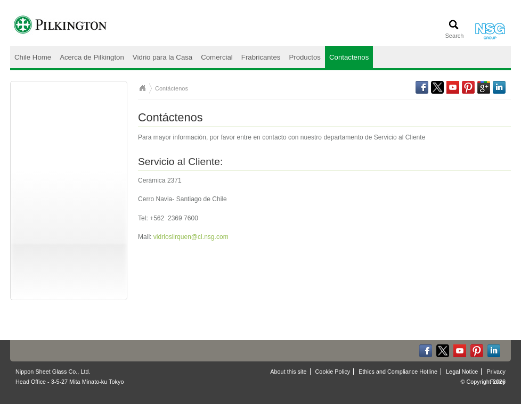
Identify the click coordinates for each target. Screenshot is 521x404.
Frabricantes (261, 57)
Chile (142, 88)
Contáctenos (171, 88)
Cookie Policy (333, 371)
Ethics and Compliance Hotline (398, 371)
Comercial (217, 57)
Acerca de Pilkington (92, 57)
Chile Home (32, 57)
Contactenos (349, 57)
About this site (288, 371)
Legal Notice (462, 371)
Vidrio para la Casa (162, 57)
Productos (305, 57)
